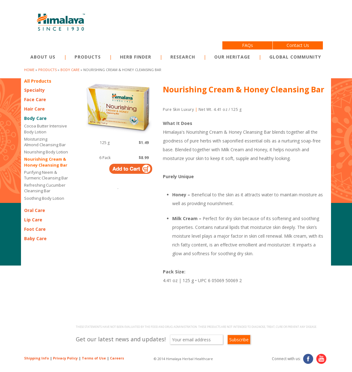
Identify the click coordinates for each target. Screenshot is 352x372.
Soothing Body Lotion (44, 198)
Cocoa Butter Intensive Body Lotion (45, 128)
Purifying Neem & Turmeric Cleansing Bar (46, 175)
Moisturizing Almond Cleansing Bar (45, 141)
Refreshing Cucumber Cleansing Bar (44, 188)
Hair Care (34, 109)
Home (29, 69)
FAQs (247, 45)
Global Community (295, 57)
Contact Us (298, 45)
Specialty (34, 90)
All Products (37, 81)
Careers (117, 358)
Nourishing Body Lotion (46, 152)
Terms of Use (94, 358)
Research (182, 57)
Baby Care (35, 238)
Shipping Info (36, 358)
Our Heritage (232, 57)
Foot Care (35, 229)
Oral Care (34, 210)
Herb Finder (135, 57)
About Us (42, 57)
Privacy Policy (65, 358)
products (47, 69)
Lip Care (33, 220)
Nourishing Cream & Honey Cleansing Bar (45, 162)
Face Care (35, 99)
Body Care (70, 69)
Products (88, 57)
